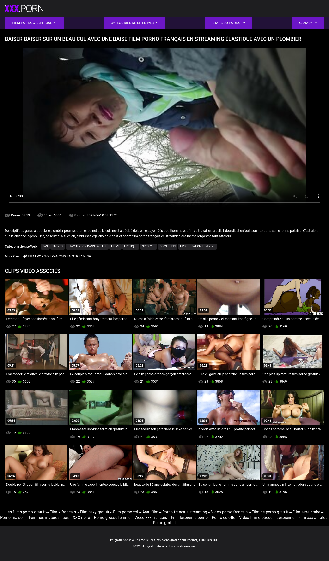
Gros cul (148, 246)
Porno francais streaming (184, 512)
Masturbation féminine (197, 246)
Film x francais (63, 512)
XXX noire (81, 517)
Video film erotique (256, 517)
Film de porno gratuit (270, 512)
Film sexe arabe (306, 512)
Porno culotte (223, 517)
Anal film (150, 512)
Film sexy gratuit (94, 512)
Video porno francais (229, 512)
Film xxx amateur (313, 517)
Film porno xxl (126, 512)
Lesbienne (285, 517)
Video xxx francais (150, 517)
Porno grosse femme (112, 517)
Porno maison (12, 517)
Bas (45, 246)
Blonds (57, 246)
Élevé (115, 246)
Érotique (130, 246)
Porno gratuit (165, 522)
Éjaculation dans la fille (87, 246)
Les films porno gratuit (26, 512)
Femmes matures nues (49, 517)
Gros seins (168, 246)
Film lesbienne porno (189, 517)
